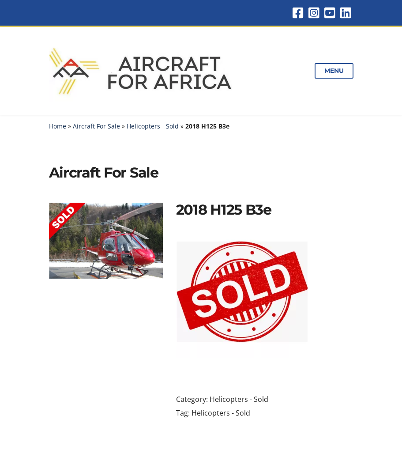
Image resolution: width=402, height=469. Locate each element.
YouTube (329, 13)
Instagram (314, 13)
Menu (333, 71)
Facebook (298, 13)
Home (57, 126)
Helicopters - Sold (153, 126)
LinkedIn (345, 13)
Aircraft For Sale (96, 126)
